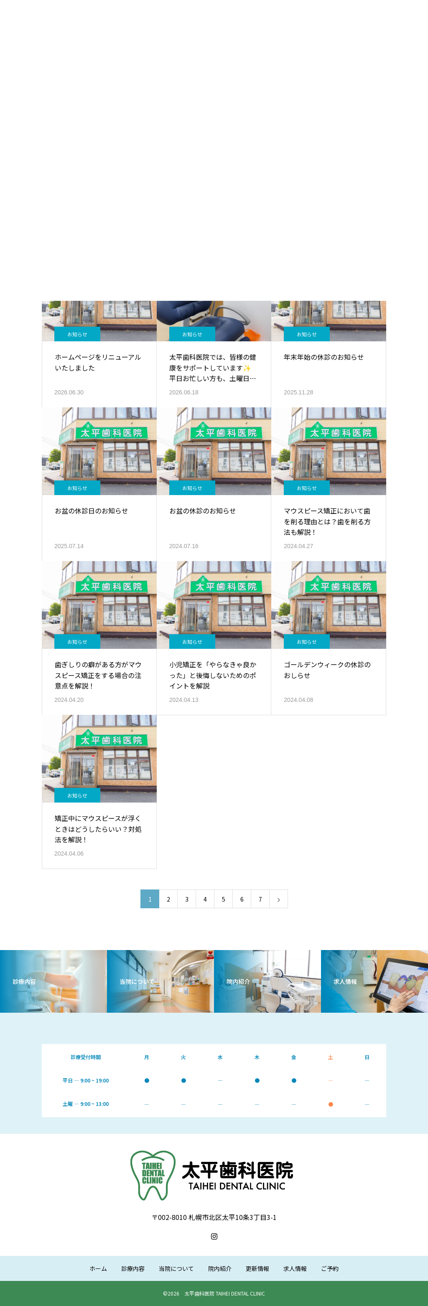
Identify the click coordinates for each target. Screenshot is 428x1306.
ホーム (98, 1268)
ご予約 (330, 1268)
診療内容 (133, 1268)
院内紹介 (220, 1268)
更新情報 (257, 1268)
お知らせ (77, 334)
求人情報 (295, 1268)
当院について (176, 1268)
